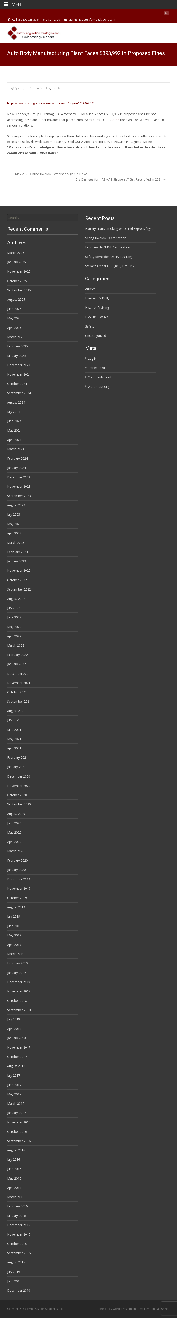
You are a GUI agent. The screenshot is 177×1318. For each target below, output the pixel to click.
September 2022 (19, 589)
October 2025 (17, 281)
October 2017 (17, 1057)
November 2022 (18, 570)
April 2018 (14, 1029)
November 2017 (18, 1047)
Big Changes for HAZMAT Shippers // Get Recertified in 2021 (120, 179)
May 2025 (14, 318)
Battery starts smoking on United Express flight (119, 228)
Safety (56, 88)
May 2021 (14, 739)
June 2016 (14, 1169)
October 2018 (17, 1000)
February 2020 (17, 860)
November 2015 (18, 1234)
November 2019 (18, 888)
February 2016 (17, 1206)
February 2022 (17, 655)
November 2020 (18, 786)
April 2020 (14, 842)
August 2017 (16, 1066)
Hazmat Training (97, 307)
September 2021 (19, 701)
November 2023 (18, 486)
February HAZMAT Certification (107, 247)
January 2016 (16, 1215)
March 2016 (15, 1197)
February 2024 (17, 458)
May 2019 (14, 935)
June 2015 (14, 1281)
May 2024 (14, 430)
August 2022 (16, 599)
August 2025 (16, 299)
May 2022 (14, 627)
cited (115, 120)
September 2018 (19, 1010)
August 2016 (16, 1150)
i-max (142, 1309)
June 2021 (14, 729)
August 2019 (16, 907)
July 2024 (13, 411)
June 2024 (14, 421)
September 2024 (19, 393)
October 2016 (17, 1131)
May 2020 (14, 832)
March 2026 (15, 253)
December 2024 (18, 365)
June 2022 (14, 617)
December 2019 (18, 879)
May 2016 (14, 1178)
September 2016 (19, 1141)
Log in (92, 358)
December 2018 (18, 982)
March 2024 (15, 449)
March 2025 (15, 337)
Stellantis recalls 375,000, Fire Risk (109, 266)
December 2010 (18, 1290)
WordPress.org (98, 386)
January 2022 (16, 664)
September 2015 (19, 1253)
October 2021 (17, 692)
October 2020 (17, 795)
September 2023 (19, 496)
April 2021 (14, 748)
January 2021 (16, 767)
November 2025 (18, 271)
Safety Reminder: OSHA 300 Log (108, 257)
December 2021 (18, 673)
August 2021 (16, 711)
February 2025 (17, 346)
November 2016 (18, 1122)
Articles (45, 88)
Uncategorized (95, 335)
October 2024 (17, 384)
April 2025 (14, 328)
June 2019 (14, 926)
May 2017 (14, 1094)
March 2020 (15, 851)
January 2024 (16, 468)
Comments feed (99, 377)
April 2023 (14, 533)
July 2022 (13, 608)
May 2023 (14, 524)
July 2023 (13, 514)
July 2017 (13, 1075)
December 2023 (18, 477)
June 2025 (14, 309)
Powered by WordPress (112, 1309)
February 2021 (17, 757)
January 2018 (16, 1038)
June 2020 (14, 823)
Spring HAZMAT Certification (105, 238)
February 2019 (17, 963)
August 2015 (16, 1262)
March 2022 (15, 645)
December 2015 (18, 1225)
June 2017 (14, 1085)
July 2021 (13, 720)
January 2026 (16, 262)
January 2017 (16, 1113)
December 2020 (18, 776)
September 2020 (19, 804)
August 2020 (16, 813)
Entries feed (96, 368)
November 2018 (18, 991)
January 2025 (16, 355)
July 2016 (13, 1159)
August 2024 (16, 402)
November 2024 (18, 374)
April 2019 (14, 944)
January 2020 (16, 870)
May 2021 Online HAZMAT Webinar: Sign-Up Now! (49, 174)
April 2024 (14, 440)
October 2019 (17, 898)
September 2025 (19, 290)
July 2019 (13, 916)
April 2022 (14, 636)
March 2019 (15, 954)
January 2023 (16, 561)
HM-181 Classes (96, 317)
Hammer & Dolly (97, 298)
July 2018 (13, 1019)
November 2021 (18, 683)
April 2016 (14, 1187)
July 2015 (13, 1272)
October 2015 (17, 1244)
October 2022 (17, 580)
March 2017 (15, 1103)
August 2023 (16, 505)
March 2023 (15, 542)
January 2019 (16, 973)
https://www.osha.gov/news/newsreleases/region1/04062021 (51, 103)
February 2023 (17, 552)
